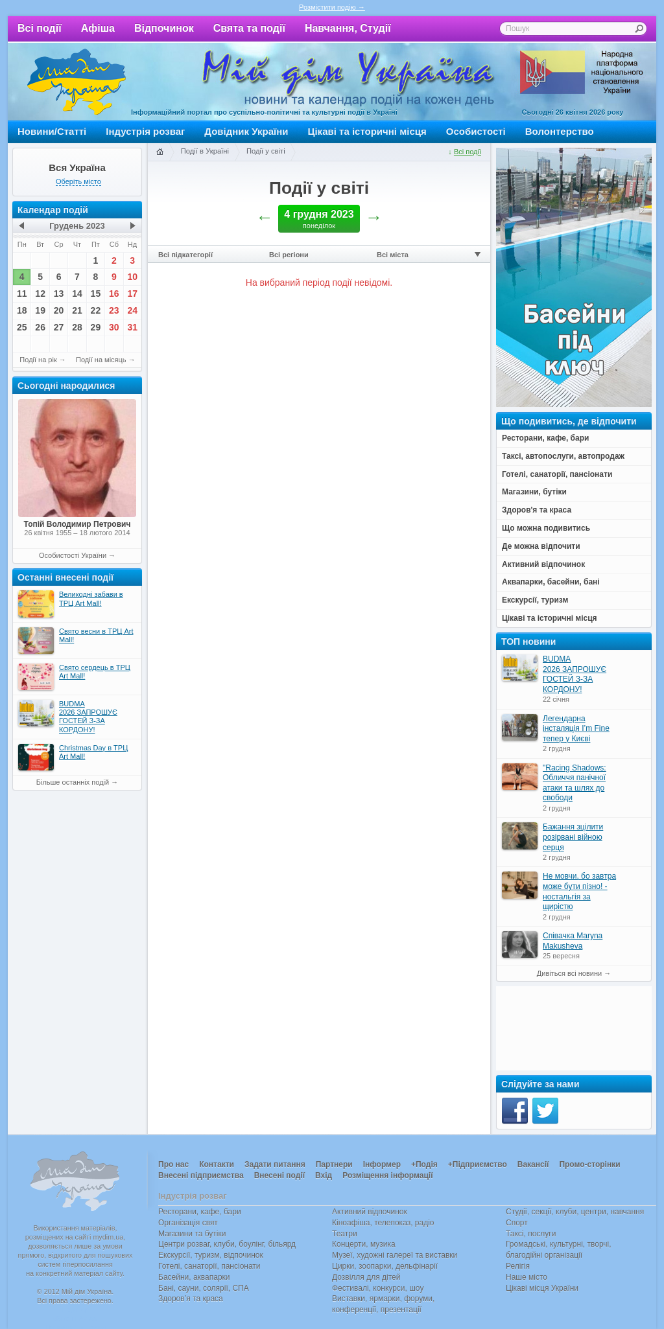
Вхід (323, 1175)
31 (132, 327)
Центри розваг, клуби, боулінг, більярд (227, 1244)
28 (77, 327)
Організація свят (188, 1222)
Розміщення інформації (387, 1175)
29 (96, 327)
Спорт (517, 1222)
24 (132, 310)
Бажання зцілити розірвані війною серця (573, 836)
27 (59, 327)
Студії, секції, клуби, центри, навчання (575, 1211)
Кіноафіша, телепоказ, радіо (383, 1222)
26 (40, 327)
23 (114, 310)
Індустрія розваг (145, 131)
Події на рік (37, 360)
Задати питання (274, 1164)
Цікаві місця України (542, 1288)
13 (59, 293)
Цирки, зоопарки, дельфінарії (385, 1266)
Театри (344, 1233)
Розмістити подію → (332, 7)
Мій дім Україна (76, 82)
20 (59, 310)
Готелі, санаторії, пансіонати (209, 1266)
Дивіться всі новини (569, 973)
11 (22, 293)
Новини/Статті (52, 131)
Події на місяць (101, 360)
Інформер (382, 1164)
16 (114, 293)
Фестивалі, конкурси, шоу (377, 1288)
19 (40, 310)
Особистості (476, 131)
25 (22, 327)
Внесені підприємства (201, 1175)
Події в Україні (205, 151)
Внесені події (279, 1175)
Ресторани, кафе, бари (199, 1211)
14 (77, 293)
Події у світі (265, 151)
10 (132, 277)
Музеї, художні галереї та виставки (394, 1255)
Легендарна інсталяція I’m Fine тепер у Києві (576, 728)
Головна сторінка (159, 152)
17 (132, 293)
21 (77, 310)
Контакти (216, 1164)
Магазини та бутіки (192, 1233)
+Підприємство (477, 1164)
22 (96, 310)
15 (96, 293)
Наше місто (526, 1277)
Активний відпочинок (369, 1211)
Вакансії (533, 1164)
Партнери (334, 1164)
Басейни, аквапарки (194, 1277)
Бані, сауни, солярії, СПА (203, 1288)
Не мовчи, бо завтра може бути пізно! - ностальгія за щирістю (579, 891)
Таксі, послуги (531, 1233)
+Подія (424, 1164)
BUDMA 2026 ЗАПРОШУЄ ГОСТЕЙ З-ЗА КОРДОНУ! (574, 674)
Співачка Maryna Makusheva (572, 941)
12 (40, 293)
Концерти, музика (364, 1244)
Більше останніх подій (72, 782)
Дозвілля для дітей (366, 1277)
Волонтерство (559, 131)
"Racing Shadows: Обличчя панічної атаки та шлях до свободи (574, 783)
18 (22, 310)
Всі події (40, 28)
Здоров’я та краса (190, 1298)
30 (114, 327)
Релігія (518, 1266)
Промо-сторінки (589, 1164)
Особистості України (72, 555)
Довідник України (246, 131)
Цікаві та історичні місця (367, 131)
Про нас (173, 1164)
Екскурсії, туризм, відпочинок (210, 1255)
